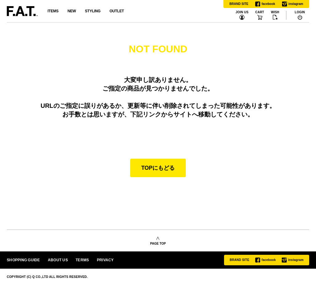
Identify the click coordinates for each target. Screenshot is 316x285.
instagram (292, 4)
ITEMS (53, 11)
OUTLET (117, 11)
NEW (72, 11)
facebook (265, 4)
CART (259, 12)
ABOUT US (58, 260)
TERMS (82, 260)
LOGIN (300, 12)
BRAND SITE (239, 4)
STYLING (92, 11)
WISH (275, 12)
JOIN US (241, 12)
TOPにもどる (158, 168)
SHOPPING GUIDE (23, 260)
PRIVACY (105, 260)
